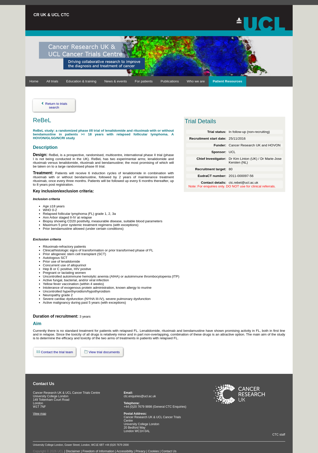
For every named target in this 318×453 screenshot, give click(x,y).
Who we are (196, 81)
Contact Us (169, 451)
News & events (115, 81)
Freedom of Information (98, 451)
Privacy (140, 451)
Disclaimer (73, 451)
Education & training (81, 81)
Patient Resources (227, 81)
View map (39, 413)
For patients (144, 81)
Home (33, 81)
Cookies (154, 451)
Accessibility (125, 451)
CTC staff (278, 434)
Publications (169, 81)
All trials (52, 81)
